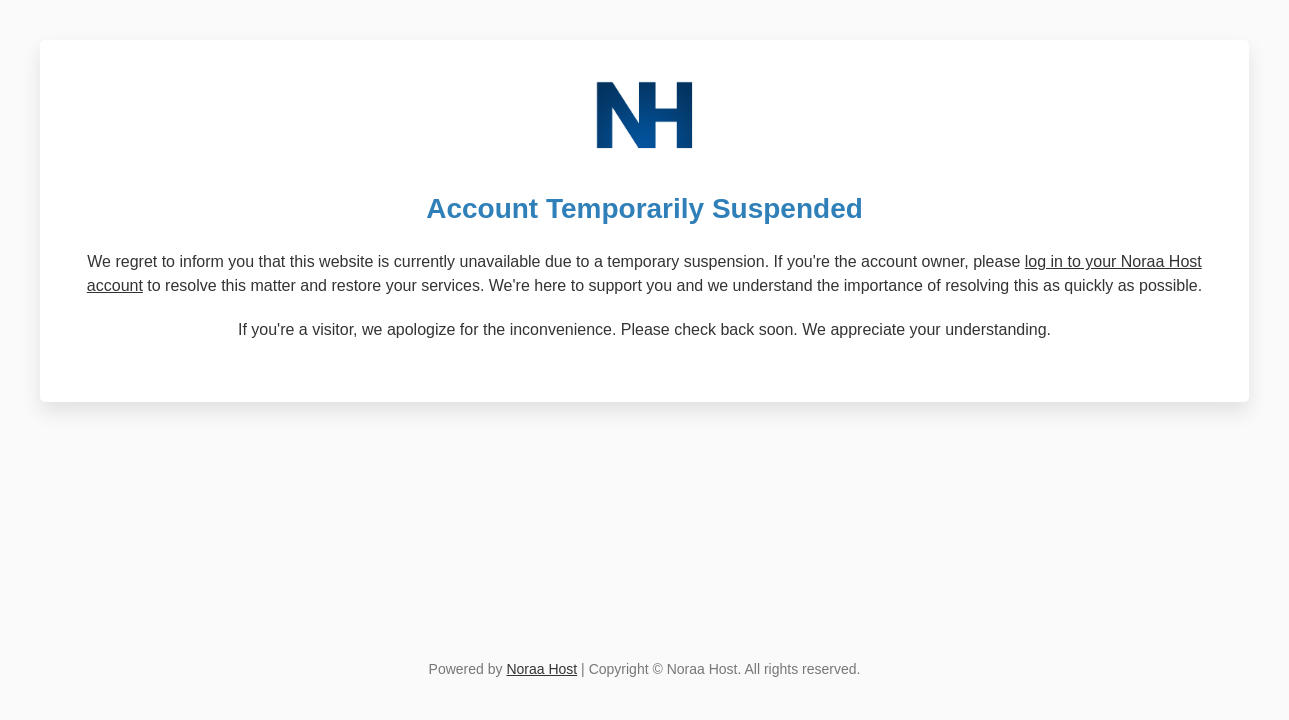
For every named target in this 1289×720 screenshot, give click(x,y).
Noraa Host (541, 669)
